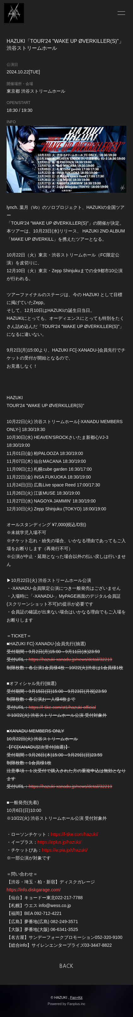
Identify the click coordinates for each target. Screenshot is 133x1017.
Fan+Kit (76, 997)
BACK (66, 966)
